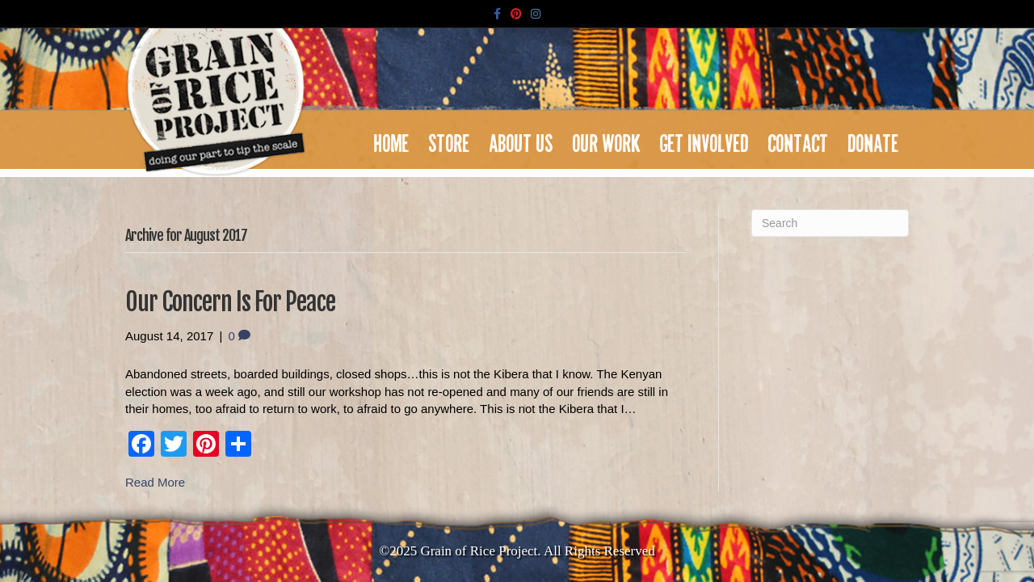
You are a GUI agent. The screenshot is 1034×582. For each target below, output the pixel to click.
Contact (798, 139)
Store (449, 139)
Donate (873, 139)
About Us (521, 139)
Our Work (607, 139)
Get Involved (704, 139)
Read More (155, 482)
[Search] (830, 223)
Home (392, 139)
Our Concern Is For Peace (230, 302)
